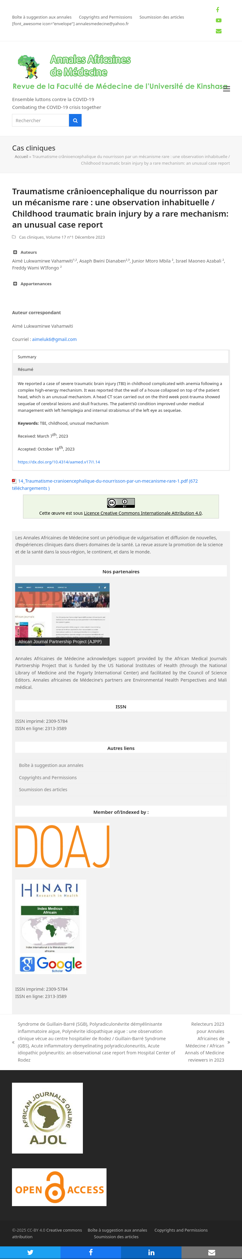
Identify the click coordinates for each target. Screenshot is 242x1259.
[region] (62, 614)
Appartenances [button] (31, 284)
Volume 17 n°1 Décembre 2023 (75, 237)
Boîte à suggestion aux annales (51, 765)
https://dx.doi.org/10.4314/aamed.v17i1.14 (59, 462)
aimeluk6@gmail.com (54, 339)
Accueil (21, 156)
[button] (226, 88)
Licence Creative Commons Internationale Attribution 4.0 (142, 513)
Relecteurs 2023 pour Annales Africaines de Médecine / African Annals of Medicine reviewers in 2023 (207, 1042)
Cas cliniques (31, 237)
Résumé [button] (25, 369)
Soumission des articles (43, 789)
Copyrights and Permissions (48, 777)
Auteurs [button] (24, 252)
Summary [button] (27, 357)
